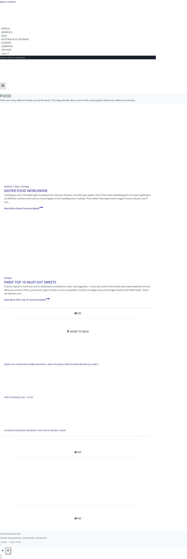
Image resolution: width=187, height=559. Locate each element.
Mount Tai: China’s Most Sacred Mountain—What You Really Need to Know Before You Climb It (51, 364)
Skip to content (7, 1)
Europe (6, 42)
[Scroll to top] (2, 551)
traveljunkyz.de (14, 538)
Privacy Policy (15, 542)
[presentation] (78, 147)
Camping (7, 46)
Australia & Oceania (15, 39)
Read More (23, 208)
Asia (4, 35)
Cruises (6, 49)
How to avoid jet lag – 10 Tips (18, 397)
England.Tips (41, 538)
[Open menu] (3, 86)
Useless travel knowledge (12, 58)
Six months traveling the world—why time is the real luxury (35, 430)
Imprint (4, 542)
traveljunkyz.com (13, 534)
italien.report (28, 538)
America (6, 32)
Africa (5, 28)
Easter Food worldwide (26, 190)
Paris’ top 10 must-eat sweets (30, 282)
